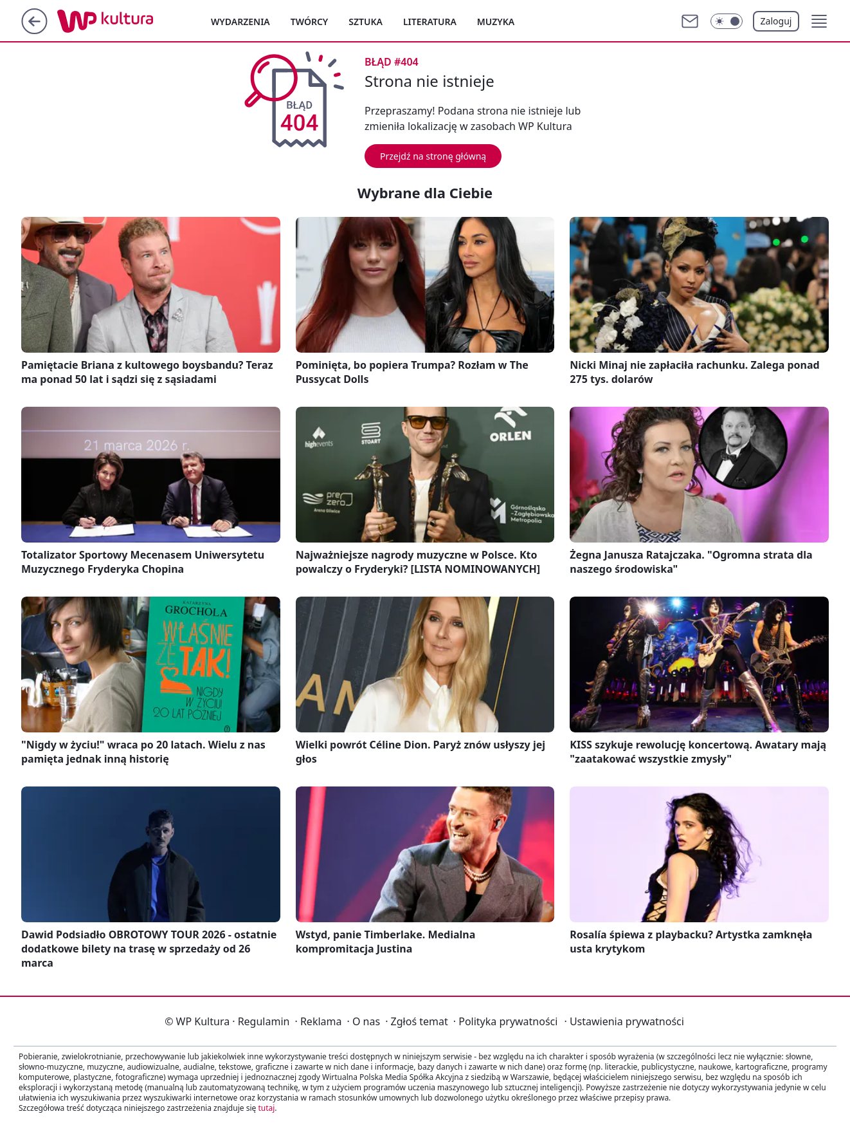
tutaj (266, 1107)
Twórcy (310, 21)
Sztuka (365, 21)
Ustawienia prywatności (623, 1021)
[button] (819, 21)
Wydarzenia (240, 21)
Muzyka (495, 21)
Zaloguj (776, 21)
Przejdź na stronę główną (433, 156)
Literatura (430, 21)
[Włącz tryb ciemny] (726, 21)
